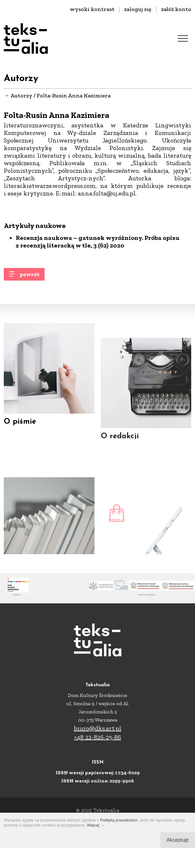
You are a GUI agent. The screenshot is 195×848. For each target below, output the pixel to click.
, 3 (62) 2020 (107, 246)
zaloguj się (137, 9)
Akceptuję (178, 840)
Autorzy (21, 95)
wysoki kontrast (92, 9)
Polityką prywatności (118, 820)
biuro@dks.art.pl (97, 728)
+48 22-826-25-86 (97, 737)
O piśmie (20, 424)
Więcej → (96, 825)
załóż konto (176, 9)
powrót (30, 276)
